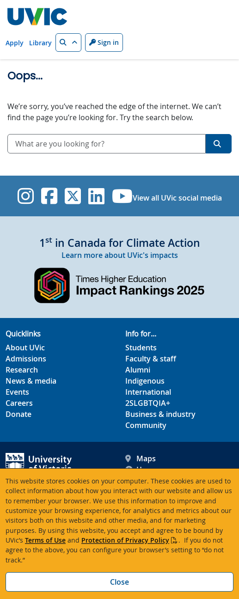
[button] (68, 42)
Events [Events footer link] (17, 392)
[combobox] (106, 143)
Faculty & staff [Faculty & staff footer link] (150, 359)
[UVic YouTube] (122, 196)
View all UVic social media (177, 198)
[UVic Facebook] (49, 196)
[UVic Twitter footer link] (73, 196)
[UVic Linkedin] (96, 196)
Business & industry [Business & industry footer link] (160, 414)
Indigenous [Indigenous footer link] (145, 381)
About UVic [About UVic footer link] (25, 347)
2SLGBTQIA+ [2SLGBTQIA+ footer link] (147, 403)
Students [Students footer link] (141, 347)
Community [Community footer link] (145, 425)
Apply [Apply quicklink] (15, 42)
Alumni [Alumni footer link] (137, 370)
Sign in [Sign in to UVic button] (104, 42)
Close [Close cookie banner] (119, 582)
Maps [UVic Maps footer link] (140, 458)
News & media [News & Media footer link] (31, 381)
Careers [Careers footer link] (19, 403)
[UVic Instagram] (26, 196)
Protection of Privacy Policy (125, 540)
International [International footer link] (148, 392)
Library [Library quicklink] (40, 42)
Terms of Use (45, 540)
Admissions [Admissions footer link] (26, 359)
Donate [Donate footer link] (18, 414)
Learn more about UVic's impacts (119, 255)
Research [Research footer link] (22, 370)
